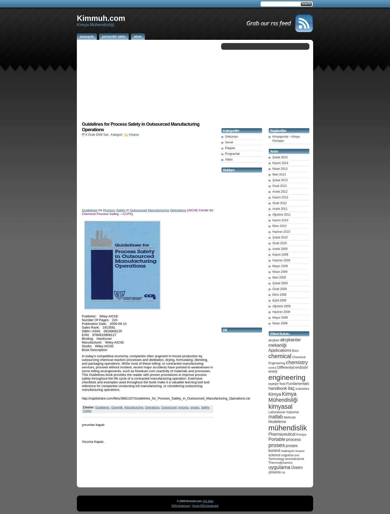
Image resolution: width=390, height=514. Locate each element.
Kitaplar (134, 134)
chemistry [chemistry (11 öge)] (297, 362)
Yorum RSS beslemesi (205, 505)
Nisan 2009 (280, 272)
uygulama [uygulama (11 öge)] (279, 467)
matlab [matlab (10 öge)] (275, 416)
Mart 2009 (279, 277)
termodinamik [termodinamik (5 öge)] (294, 459)
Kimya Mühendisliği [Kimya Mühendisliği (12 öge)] (283, 397)
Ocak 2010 (279, 243)
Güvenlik (117, 407)
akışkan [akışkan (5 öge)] (273, 340)
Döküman (231, 136)
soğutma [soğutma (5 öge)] (288, 455)
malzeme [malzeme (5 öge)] (292, 412)
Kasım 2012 (280, 197)
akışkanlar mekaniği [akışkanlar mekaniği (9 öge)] (284, 342)
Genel (229, 142)
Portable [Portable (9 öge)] (276, 439)
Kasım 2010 (280, 220)
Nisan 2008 (280, 323)
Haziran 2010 (281, 231)
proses (194, 407)
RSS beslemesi (181, 505)
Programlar (232, 154)
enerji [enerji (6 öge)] (272, 371)
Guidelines (90, 210)
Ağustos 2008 (281, 306)
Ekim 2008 (279, 294)
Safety (121, 210)
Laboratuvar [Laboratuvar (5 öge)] (276, 412)
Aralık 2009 (280, 249)
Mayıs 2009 (280, 266)
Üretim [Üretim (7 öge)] (297, 467)
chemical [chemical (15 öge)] (279, 356)
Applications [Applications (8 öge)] (279, 350)
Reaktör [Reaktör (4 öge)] (299, 451)
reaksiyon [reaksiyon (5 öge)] (287, 451)
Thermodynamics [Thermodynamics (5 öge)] (280, 462)
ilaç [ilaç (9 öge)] (291, 388)
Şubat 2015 (280, 157)
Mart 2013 (279, 174)
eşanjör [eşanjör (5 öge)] (273, 384)
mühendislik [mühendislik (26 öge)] (287, 428)
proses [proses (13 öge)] (276, 445)
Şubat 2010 (280, 237)
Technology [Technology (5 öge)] (276, 459)
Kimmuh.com (101, 18)
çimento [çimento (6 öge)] (274, 472)
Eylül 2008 (279, 300)
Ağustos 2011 (281, 214)
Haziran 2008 (281, 312)
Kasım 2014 (280, 163)
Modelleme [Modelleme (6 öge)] (277, 422)
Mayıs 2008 (280, 317)
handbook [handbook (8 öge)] (277, 388)
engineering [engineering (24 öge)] (286, 377)
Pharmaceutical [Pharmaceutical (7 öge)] (281, 434)
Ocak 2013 (279, 186)
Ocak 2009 (279, 289)
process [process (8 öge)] (293, 439)
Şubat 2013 (280, 180)
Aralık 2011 (280, 209)
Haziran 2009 (281, 260)
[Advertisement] (148, 80)
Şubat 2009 (280, 283)
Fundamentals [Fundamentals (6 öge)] (297, 384)
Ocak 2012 (279, 203)
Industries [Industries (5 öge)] (302, 389)
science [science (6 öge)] (274, 455)
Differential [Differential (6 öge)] (285, 367)
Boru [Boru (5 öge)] (295, 350)
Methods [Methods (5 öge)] (290, 417)
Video (229, 159)
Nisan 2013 (280, 169)
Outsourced (138, 210)
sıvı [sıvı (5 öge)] (296, 455)
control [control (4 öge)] (272, 367)
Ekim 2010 (279, 226)
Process (109, 210)
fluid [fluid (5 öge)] (282, 384)
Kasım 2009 (280, 254)
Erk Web (208, 501)
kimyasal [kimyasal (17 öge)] (280, 406)
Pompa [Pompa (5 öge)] (301, 434)
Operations (178, 210)
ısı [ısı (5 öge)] (283, 472)
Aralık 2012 (280, 191)
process (183, 407)
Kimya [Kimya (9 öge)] (274, 394)
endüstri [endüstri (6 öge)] (301, 367)
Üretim (87, 411)
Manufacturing (158, 210)
